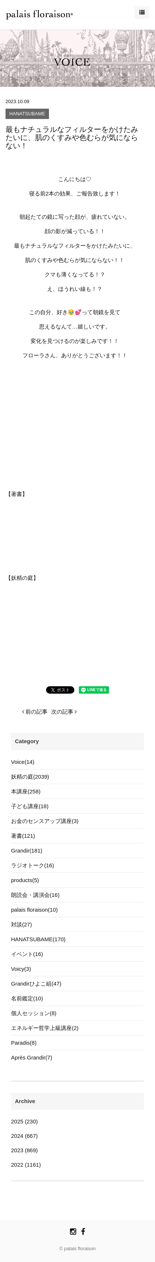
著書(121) (23, 836)
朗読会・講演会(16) (35, 895)
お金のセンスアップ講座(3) (44, 821)
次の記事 (64, 711)
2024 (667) (24, 1136)
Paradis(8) (23, 1043)
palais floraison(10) (34, 909)
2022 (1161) (26, 1164)
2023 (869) (24, 1150)
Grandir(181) (26, 850)
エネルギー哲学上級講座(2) (44, 1028)
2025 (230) (24, 1121)
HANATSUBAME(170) (38, 939)
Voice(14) (22, 762)
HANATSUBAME (27, 114)
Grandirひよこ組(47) (36, 983)
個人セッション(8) (33, 1013)
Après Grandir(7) (31, 1057)
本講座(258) (25, 791)
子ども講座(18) (30, 806)
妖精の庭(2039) (30, 776)
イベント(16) (27, 954)
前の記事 (34, 711)
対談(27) (21, 924)
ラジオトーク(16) (32, 865)
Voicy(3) (21, 969)
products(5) (25, 880)
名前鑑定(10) (27, 998)
